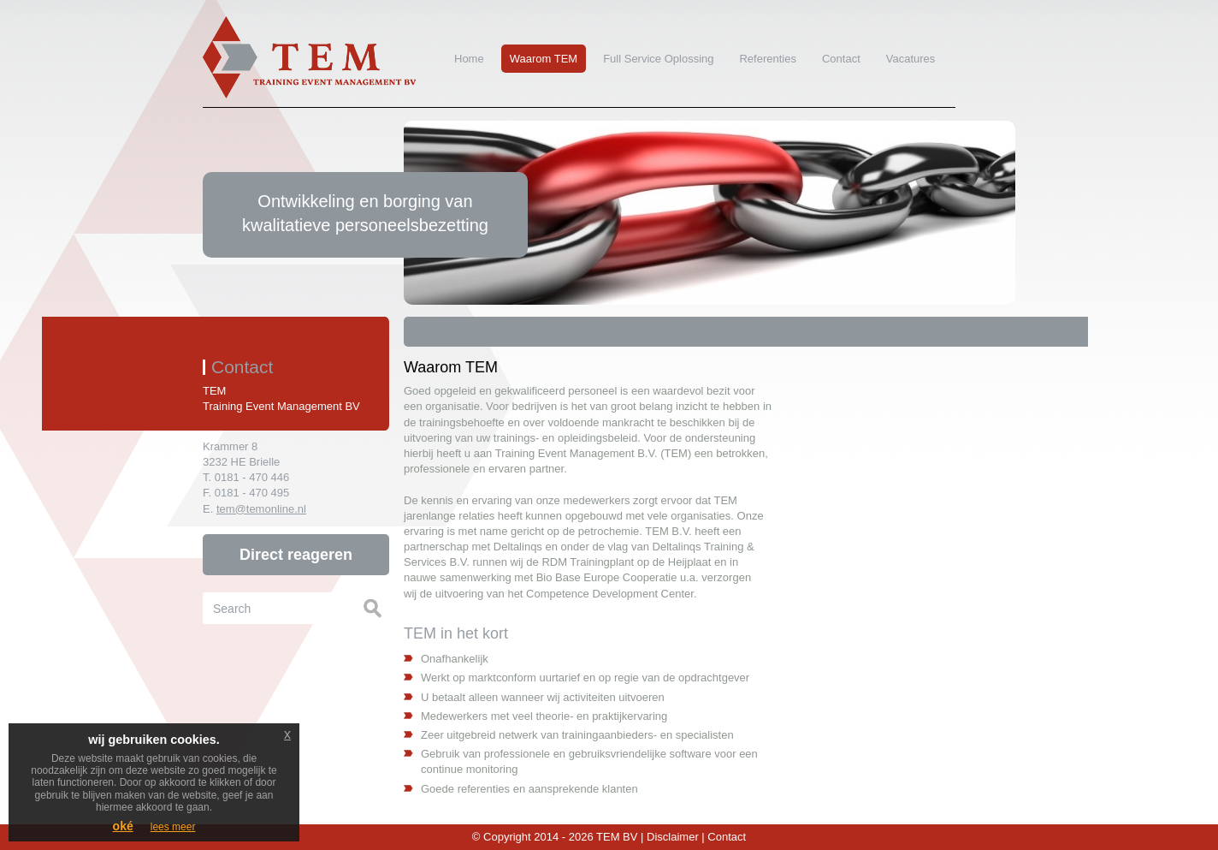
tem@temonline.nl (261, 508)
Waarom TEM (543, 58)
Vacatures (911, 58)
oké (123, 826)
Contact (836, 58)
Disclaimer (673, 836)
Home (469, 58)
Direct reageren (295, 554)
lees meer (173, 827)
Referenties (767, 58)
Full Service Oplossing (658, 58)
